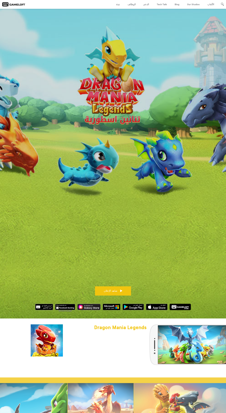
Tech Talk (162, 4)
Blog (177, 4)
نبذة (118, 4)
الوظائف (132, 4)
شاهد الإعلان (113, 288)
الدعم (146, 4)
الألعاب (210, 4)
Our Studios (193, 4)
